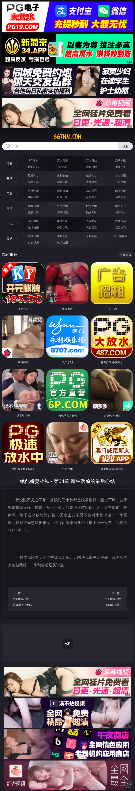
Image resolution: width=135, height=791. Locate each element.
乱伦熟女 (91, 197)
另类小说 (62, 227)
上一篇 (22, 599)
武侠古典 (120, 221)
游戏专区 (120, 160)
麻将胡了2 (33, 167)
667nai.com (67, 137)
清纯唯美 (62, 212)
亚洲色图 (62, 206)
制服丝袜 (33, 197)
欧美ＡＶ (91, 175)
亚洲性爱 (33, 190)
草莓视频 (91, 236)
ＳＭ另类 (120, 182)
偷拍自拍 (62, 190)
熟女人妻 (33, 182)
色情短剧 (62, 242)
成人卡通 (91, 190)
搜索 (125, 146)
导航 (9, 239)
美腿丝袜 (33, 212)
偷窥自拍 (33, 206)
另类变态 (120, 197)
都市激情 (33, 221)
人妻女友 (91, 221)
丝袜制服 (62, 182)
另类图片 (120, 212)
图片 (9, 208)
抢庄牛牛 (120, 167)
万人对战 (91, 160)
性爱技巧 (120, 227)
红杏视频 (33, 242)
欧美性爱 (120, 190)
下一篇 (112, 599)
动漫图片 (120, 206)
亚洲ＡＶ (33, 175)
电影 (9, 193)
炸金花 (62, 167)
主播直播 (91, 182)
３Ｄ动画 (120, 175)
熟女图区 (91, 212)
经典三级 (62, 197)
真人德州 (62, 160)
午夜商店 (62, 236)
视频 (9, 178)
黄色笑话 (91, 227)
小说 (9, 224)
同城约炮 (33, 236)
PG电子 (33, 160)
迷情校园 (33, 227)
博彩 (9, 163)
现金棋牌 (91, 167)
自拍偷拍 (62, 175)
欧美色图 (91, 206)
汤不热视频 (120, 236)
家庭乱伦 (62, 221)
